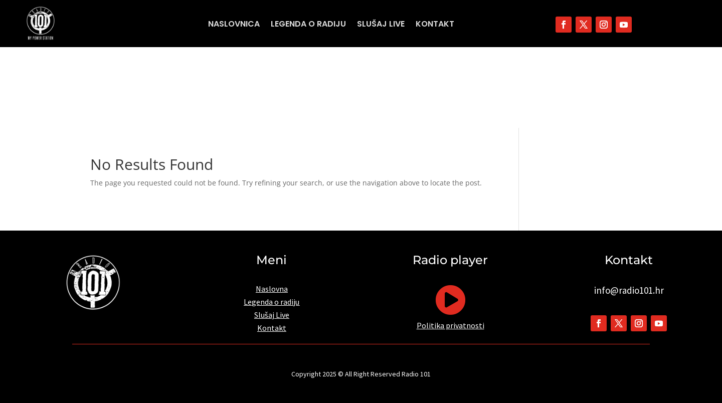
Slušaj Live (381, 25)
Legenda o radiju (308, 25)
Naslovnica (234, 25)
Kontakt (435, 25)
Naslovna (272, 289)
